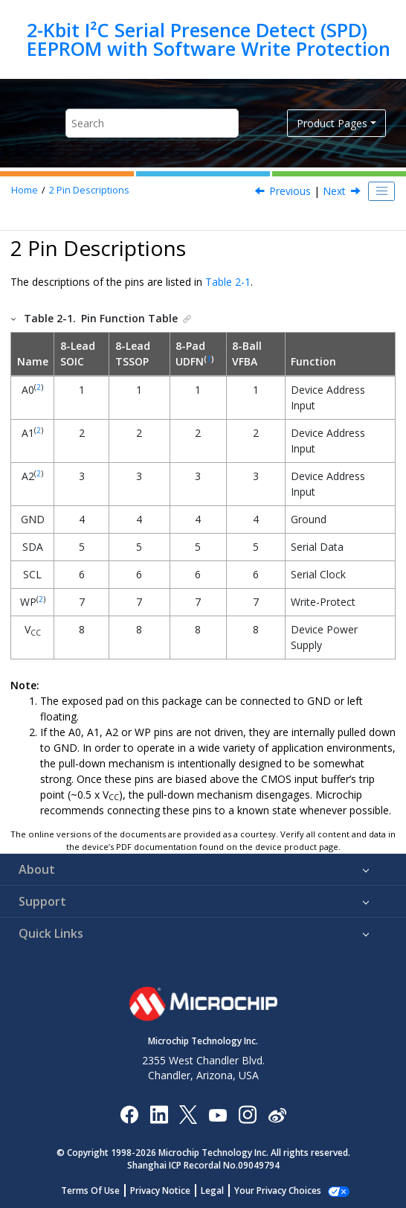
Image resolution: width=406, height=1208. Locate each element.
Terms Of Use (98, 1190)
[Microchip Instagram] (247, 1114)
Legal (220, 1190)
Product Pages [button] (332, 123)
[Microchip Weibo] (277, 1114)
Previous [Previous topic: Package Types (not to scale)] (290, 191)
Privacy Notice (168, 1190)
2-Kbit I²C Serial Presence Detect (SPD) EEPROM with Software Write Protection (208, 39)
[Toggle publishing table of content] (381, 191)
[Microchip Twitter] (188, 1114)
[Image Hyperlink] (217, 1114)
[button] (14, 318)
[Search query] (152, 123)
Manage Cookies (277, 1190)
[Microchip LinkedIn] (158, 1114)
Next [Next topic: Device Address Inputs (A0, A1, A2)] (334, 191)
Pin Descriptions (89, 190)
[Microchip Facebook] (129, 1114)
